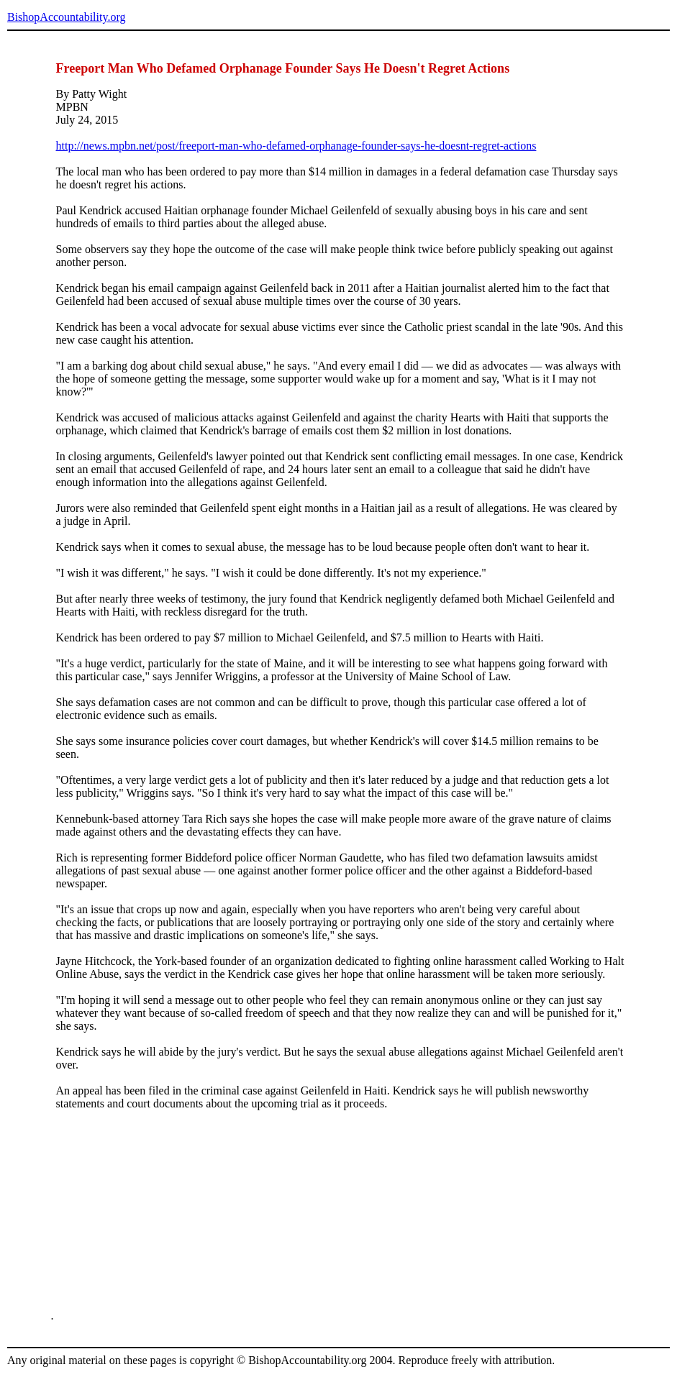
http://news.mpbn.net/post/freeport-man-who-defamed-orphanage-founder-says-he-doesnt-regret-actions (296, 146)
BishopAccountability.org (66, 17)
